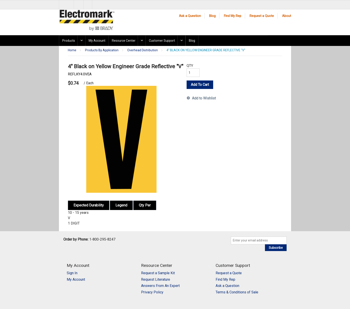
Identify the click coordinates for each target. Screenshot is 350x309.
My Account (97, 40)
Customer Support (162, 40)
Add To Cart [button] (200, 84)
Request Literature (155, 279)
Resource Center (123, 40)
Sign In (72, 273)
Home (72, 50)
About (286, 16)
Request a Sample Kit (158, 273)
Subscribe (276, 247)
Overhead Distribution (142, 50)
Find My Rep (232, 16)
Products (68, 40)
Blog (212, 16)
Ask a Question (190, 16)
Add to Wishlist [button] (204, 98)
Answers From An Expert (160, 286)
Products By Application (102, 50)
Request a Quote (262, 16)
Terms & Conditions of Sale (237, 292)
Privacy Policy (152, 292)
